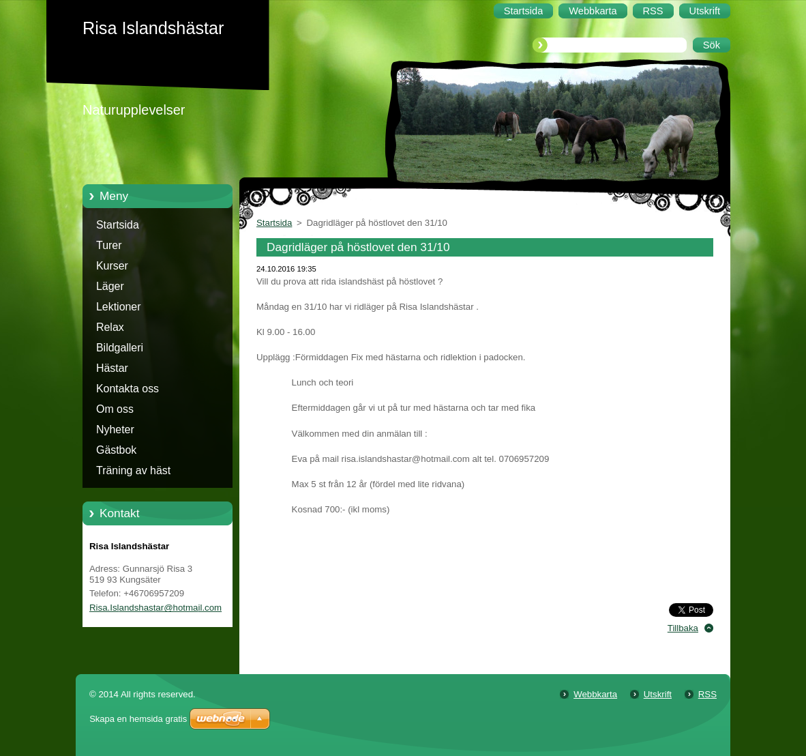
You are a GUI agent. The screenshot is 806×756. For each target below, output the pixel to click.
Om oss (115, 409)
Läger (110, 286)
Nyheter (115, 429)
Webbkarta (595, 694)
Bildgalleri (119, 347)
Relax (110, 327)
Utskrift (658, 694)
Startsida (117, 225)
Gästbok (116, 450)
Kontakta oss (127, 388)
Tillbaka (683, 628)
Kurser (112, 266)
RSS (707, 694)
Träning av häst (133, 470)
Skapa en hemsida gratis (138, 719)
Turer (108, 245)
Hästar (112, 368)
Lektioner (118, 306)
